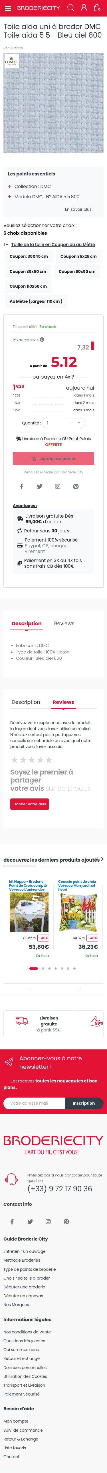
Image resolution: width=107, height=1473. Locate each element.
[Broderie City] (38, 8)
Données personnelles (25, 1367)
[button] (70, 7)
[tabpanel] (29, 917)
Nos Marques (16, 1304)
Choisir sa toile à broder (26, 1278)
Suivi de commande (23, 1430)
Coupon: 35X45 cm (29, 256)
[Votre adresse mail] (34, 1103)
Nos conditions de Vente (27, 1332)
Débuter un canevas (23, 1296)
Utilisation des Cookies (25, 1376)
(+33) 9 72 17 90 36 (59, 1189)
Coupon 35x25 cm (78, 256)
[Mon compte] (84, 8)
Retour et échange (21, 1358)
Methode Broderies (21, 1260)
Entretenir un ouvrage (24, 1251)
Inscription (84, 1103)
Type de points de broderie (29, 1269)
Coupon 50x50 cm (77, 271)
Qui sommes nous (21, 1350)
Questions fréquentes (24, 1341)
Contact (11, 1457)
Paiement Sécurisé (21, 1394)
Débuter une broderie (24, 1287)
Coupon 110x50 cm (28, 286)
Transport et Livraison (24, 1385)
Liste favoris (14, 1448)
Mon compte (15, 1421)
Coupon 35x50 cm (28, 271)
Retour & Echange (20, 1439)
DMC (92, 27)
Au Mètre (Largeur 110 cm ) (36, 301)
